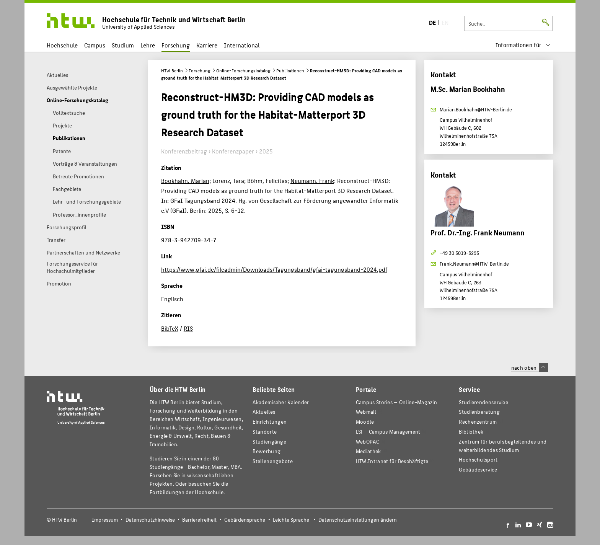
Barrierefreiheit (199, 520)
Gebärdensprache (244, 520)
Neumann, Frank (312, 180)
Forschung (175, 45)
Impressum (105, 520)
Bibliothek (471, 432)
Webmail (366, 412)
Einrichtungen (270, 422)
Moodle (365, 422)
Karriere (206, 45)
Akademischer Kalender (281, 402)
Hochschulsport (478, 459)
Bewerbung (266, 451)
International (241, 45)
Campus (94, 45)
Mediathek (368, 451)
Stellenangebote (272, 461)
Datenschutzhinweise (150, 520)
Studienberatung (479, 412)
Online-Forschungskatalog (243, 70)
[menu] (523, 45)
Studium (123, 45)
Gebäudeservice (478, 469)
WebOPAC (367, 441)
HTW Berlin (172, 70)
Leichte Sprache (291, 520)
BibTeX (169, 328)
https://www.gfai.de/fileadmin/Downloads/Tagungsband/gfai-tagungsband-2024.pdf (274, 269)
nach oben (529, 367)
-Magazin (396, 402)
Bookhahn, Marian (185, 180)
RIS (188, 328)
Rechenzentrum (478, 422)
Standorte (265, 432)
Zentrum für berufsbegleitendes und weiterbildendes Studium (502, 445)
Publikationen (290, 70)
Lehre (147, 45)
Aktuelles (264, 412)
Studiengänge (269, 441)
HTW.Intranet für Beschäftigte (392, 461)
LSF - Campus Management (388, 432)
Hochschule (62, 45)
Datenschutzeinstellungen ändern (357, 520)
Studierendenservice (483, 402)
